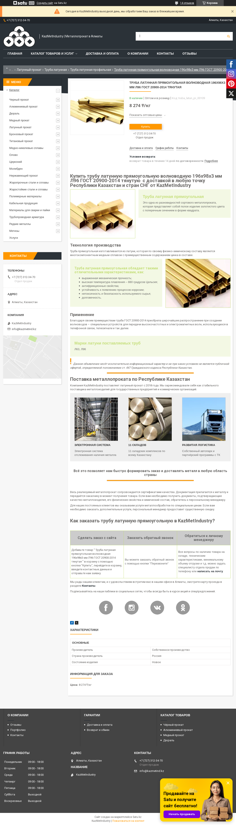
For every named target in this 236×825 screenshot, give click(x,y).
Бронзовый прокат (21, 134)
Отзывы (190, 53)
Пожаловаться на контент (128, 820)
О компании (137, 53)
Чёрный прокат (173, 724)
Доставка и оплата (102, 53)
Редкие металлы (20, 224)
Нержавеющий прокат (23, 175)
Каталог (14, 90)
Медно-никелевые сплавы (26, 148)
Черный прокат (19, 99)
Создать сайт (45, 3)
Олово (13, 154)
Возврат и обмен (98, 730)
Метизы (14, 230)
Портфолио (18, 730)
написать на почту (210, 571)
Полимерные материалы (25, 196)
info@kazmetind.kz (24, 329)
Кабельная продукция (23, 203)
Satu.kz (137, 817)
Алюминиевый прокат (23, 106)
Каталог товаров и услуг (52, 53)
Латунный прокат (29, 69)
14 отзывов (187, 3)
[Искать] (228, 36)
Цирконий (15, 161)
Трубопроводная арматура (26, 217)
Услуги (13, 237)
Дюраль (14, 113)
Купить (145, 126)
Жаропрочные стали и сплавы (29, 182)
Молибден (16, 168)
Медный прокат (19, 120)
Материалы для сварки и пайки (29, 210)
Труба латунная (55, 69)
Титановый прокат (21, 141)
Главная (15, 53)
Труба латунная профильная (90, 69)
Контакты (165, 53)
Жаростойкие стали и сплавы (28, 189)
